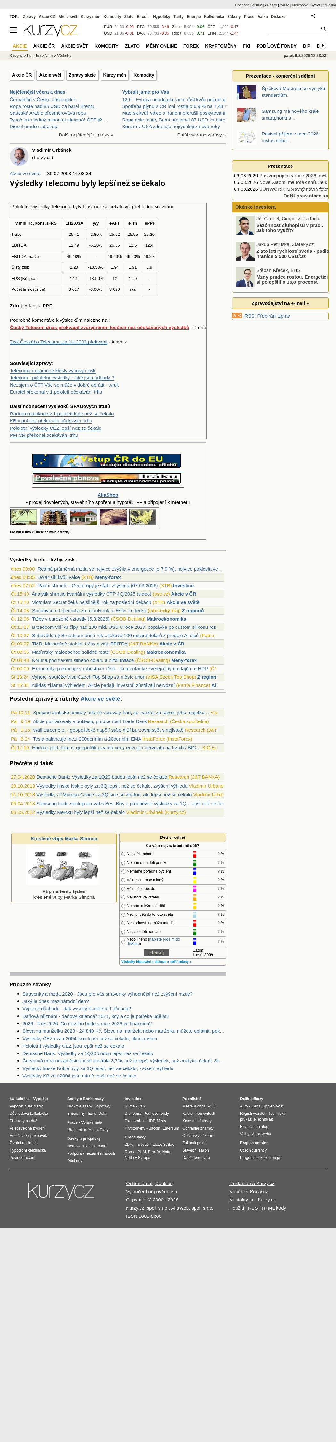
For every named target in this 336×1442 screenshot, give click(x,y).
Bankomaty (93, 1099)
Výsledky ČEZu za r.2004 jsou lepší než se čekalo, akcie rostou (89, 1038)
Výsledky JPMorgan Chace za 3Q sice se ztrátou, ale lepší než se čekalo (114, 794)
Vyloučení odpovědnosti (151, 1191)
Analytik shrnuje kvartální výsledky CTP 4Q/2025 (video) (91, 594)
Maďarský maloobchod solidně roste (70, 652)
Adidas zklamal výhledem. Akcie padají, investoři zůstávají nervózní (103, 685)
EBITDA (19, 245)
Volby (244, 1134)
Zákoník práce (194, 1143)
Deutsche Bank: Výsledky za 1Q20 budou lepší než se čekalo (101, 777)
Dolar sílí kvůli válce (58, 577)
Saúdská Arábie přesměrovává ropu (48, 113)
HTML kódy (274, 1208)
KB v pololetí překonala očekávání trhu (51, 420)
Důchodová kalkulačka (29, 1113)
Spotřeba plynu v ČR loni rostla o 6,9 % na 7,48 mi (176, 106)
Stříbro (168, 1144)
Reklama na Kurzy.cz (252, 1183)
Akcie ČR (22, 75)
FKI (246, 46)
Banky (73, 1099)
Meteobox (300, 5)
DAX (141, 33)
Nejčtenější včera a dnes (37, 92)
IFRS (52, 223)
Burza (130, 1106)
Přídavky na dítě (23, 1121)
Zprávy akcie (82, 75)
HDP (151, 1121)
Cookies (163, 1183)
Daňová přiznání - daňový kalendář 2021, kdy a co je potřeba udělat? (95, 1016)
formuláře (202, 1157)
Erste (211, 33)
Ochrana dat (139, 1183)
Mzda (93, 1130)
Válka (263, 16)
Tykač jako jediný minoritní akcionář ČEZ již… (58, 119)
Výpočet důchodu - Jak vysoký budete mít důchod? (76, 1008)
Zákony (234, 16)
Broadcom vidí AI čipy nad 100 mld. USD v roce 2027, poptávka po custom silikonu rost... (126, 627)
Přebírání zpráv (273, 316)
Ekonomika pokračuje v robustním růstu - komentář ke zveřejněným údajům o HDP (120, 668)
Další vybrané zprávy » (201, 134)
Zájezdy (271, 5)
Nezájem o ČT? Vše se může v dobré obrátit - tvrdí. (64, 385)
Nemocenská (78, 1146)
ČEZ (211, 27)
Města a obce (193, 1106)
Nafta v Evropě (137, 1157)
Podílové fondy (277, 46)
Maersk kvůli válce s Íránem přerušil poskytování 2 (175, 113)
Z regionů (193, 610)
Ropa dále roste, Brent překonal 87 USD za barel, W (178, 119)
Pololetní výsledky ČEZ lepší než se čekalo (55, 428)
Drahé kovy (135, 1137)
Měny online (161, 46)
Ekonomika (134, 1121)
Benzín (154, 1152)
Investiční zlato (148, 1144)
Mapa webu (261, 1134)
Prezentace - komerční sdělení (280, 76)
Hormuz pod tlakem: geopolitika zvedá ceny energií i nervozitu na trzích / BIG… (116, 747)
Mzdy (161, 1121)
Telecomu (61, 206)
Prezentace (280, 166)
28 (75, 267)
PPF (47, 305)
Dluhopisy (133, 1113)
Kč (30, 223)
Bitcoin (143, 16)
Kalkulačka (214, 16)
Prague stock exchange (260, 1157)
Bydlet (315, 5)
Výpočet (40, 1099)
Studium (329, 5)
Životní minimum (24, 1143)
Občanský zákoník (198, 1135)
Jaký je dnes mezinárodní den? (55, 1001)
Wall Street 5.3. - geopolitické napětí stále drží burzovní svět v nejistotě (108, 730)
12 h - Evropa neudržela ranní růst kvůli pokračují (174, 99)
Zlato (176, 27)
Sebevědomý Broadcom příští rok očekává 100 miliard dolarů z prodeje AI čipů (115, 635)
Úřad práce (76, 1130)
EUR (108, 27)
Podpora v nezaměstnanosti (91, 1153)
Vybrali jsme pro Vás (145, 92)
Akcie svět (50, 75)
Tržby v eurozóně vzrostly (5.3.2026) (71, 618)
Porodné (99, 1146)
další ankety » (180, 962)
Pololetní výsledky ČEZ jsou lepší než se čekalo (73, 1046)
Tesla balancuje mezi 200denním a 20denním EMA (87, 739)
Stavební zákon (195, 1150)
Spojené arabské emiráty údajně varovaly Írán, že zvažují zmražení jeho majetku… (121, 712)
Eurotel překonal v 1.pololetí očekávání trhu (56, 392)
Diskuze (278, 16)
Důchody (74, 1161)
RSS (249, 316)
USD (108, 33)
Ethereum (170, 1128)
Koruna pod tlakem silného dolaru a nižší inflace (83, 660)
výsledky (40, 206)
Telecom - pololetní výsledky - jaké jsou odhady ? (62, 377)
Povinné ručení (22, 1157)
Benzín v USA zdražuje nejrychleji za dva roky (171, 126)
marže (33, 256)
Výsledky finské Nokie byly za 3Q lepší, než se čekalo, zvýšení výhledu (112, 786)
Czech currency (253, 1150)
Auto (244, 1106)
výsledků (58, 406)
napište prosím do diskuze (153, 941)
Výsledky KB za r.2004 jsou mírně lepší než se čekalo (79, 1075)
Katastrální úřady (197, 1121)
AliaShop (108, 494)
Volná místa (91, 1122)
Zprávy (29, 16)
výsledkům (71, 320)
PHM (141, 1152)
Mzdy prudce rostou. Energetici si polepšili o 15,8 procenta (292, 279)
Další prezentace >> (306, 195)
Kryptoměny (220, 46)
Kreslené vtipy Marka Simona (64, 838)
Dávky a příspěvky (84, 1139)
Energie (194, 16)
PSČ (212, 1106)
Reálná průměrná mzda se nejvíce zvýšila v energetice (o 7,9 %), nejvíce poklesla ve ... (130, 569)
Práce (249, 16)
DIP (306, 46)
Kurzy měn (114, 75)
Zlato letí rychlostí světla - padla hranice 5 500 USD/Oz (292, 253)
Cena (255, 1106)
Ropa (176, 33)
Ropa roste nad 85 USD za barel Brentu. (53, 106)
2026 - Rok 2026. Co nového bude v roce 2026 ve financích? (87, 1023)
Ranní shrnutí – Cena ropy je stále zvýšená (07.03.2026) (97, 585)
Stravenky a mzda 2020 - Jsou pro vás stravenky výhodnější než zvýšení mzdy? (107, 994)
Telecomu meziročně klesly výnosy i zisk (53, 370)
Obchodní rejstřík (248, 5)
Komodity (143, 75)
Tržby (17, 234)
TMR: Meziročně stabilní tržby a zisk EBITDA (79, 643)
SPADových (83, 406)
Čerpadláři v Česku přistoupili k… (45, 99)
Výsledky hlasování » (137, 962)
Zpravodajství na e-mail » (280, 303)
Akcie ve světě (25, 173)
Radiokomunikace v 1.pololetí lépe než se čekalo (62, 413)
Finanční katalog (254, 1126)
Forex (191, 46)
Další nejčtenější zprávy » (86, 134)
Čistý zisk (20, 267)
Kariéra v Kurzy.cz (248, 1191)
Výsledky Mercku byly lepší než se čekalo (80, 812)
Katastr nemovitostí (198, 1113)
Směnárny (76, 1113)
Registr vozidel (252, 1113)
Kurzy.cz (16, 56)
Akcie (48, 56)
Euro (92, 1113)
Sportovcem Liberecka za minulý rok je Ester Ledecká (89, 610)
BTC (141, 27)
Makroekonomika (166, 618)
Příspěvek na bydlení (27, 1128)
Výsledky (64, 56)
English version (254, 1143)
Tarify (178, 16)
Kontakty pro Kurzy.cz (252, 1199)
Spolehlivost (273, 1106)
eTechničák (263, 1119)
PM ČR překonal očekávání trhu (44, 435)
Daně (187, 1157)
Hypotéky (161, 16)
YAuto (284, 5)
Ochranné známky (197, 1128)
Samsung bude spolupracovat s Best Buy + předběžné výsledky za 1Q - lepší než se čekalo (133, 803)
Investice (183, 585)
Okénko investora (255, 207)
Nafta (167, 1152)
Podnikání (191, 1099)
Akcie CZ (47, 16)
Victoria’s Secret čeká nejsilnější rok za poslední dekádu (91, 602)
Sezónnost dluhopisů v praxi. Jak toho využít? (289, 227)
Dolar (103, 1113)
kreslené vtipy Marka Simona (63, 891)
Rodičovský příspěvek (28, 1135)
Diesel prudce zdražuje (34, 126)
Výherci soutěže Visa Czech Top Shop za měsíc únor (88, 677)
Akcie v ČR (183, 594)
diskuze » (162, 962)
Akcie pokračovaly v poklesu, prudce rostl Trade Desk (90, 721)
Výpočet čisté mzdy (26, 1106)
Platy (104, 1130)
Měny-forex (108, 577)
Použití (236, 1208)
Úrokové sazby (79, 1106)
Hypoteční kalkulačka (28, 1150)
